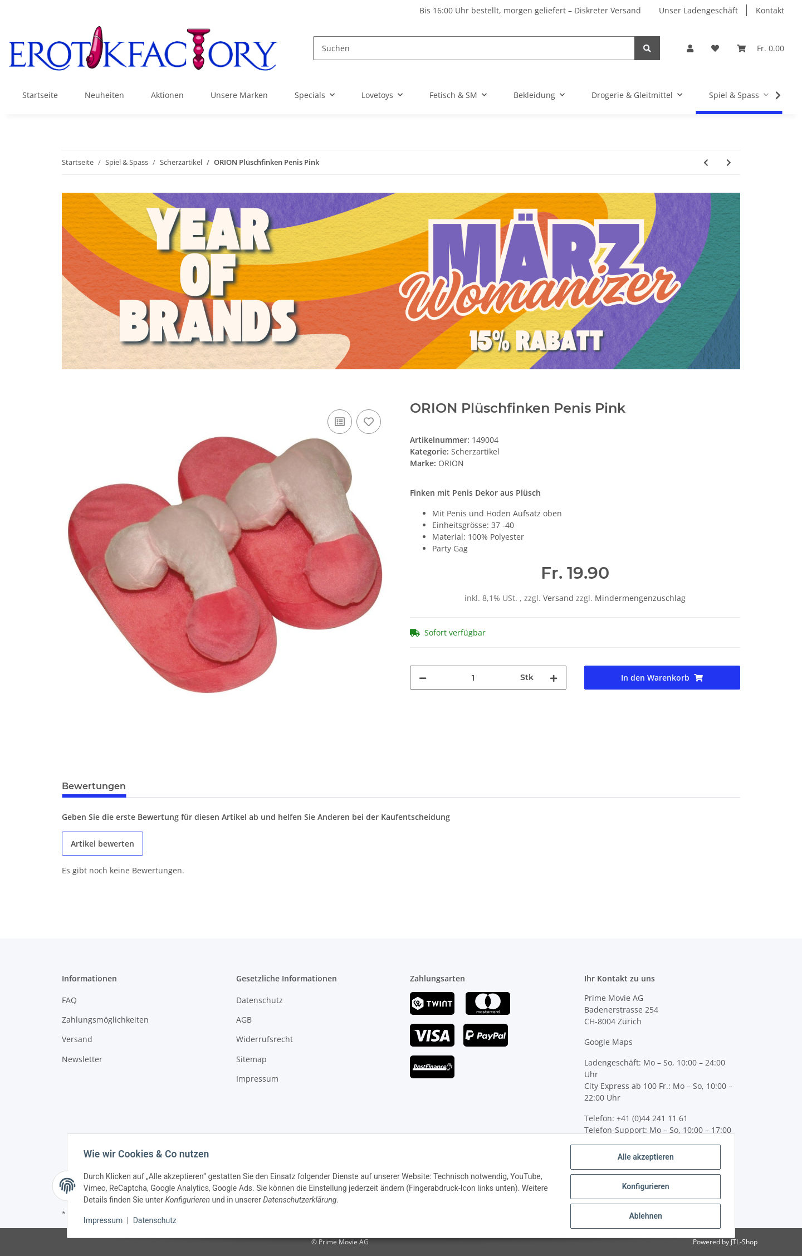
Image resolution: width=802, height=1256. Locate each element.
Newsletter (82, 1059)
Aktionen (167, 95)
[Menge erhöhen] (553, 677)
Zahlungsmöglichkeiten (105, 1019)
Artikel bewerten (102, 843)
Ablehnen (643, 1216)
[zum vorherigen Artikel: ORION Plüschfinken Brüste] (706, 162)
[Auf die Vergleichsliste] (339, 421)
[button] (690, 48)
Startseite (40, 95)
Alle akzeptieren (643, 1158)
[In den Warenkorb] (71, 394)
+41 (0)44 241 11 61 (652, 1118)
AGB (244, 1019)
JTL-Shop (744, 1242)
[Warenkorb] (760, 48)
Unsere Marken (239, 95)
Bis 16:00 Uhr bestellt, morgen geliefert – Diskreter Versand (530, 10)
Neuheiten (104, 95)
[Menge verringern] (422, 677)
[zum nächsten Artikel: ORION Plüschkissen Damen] (728, 162)
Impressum (257, 1078)
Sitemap (251, 1059)
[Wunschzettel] (715, 48)
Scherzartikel (475, 451)
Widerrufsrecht (264, 1039)
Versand (559, 598)
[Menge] (473, 677)
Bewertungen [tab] (94, 786)
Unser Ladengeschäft (698, 10)
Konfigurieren (643, 1187)
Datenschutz (259, 1000)
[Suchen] (474, 48)
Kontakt (770, 10)
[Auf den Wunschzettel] (368, 421)
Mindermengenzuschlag (640, 598)
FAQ (69, 1000)
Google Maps (608, 1042)
